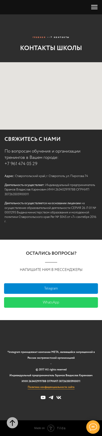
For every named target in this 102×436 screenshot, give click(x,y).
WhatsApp (51, 302)
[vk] (59, 399)
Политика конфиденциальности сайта (51, 387)
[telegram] (51, 399)
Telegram (51, 288)
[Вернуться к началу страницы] (12, 422)
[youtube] (43, 399)
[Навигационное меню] (94, 7)
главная (39, 37)
